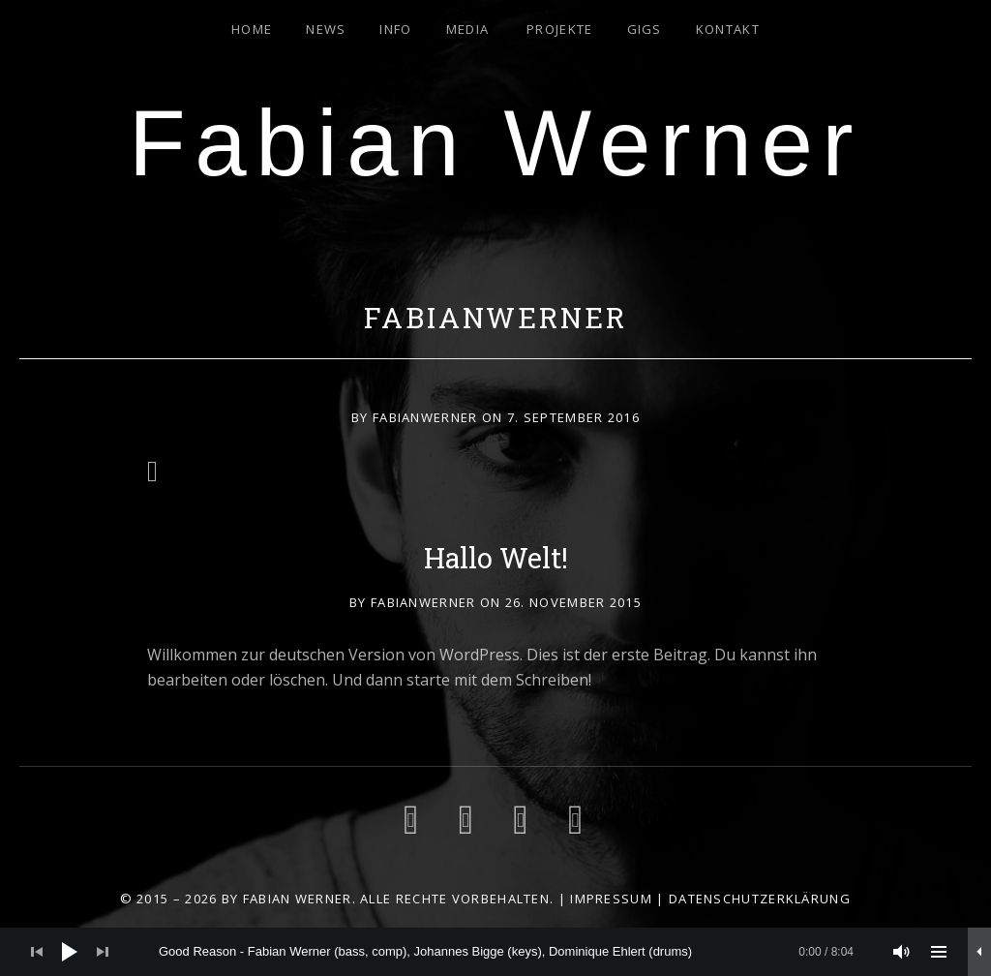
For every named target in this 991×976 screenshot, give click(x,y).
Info (395, 29)
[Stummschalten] (901, 951)
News (325, 29)
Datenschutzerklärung (760, 898)
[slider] (506, 952)
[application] (495, 952)
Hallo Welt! (496, 557)
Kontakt (728, 29)
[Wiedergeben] (69, 951)
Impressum (611, 898)
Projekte (559, 29)
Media (468, 29)
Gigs (644, 29)
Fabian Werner (495, 143)
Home (251, 29)
